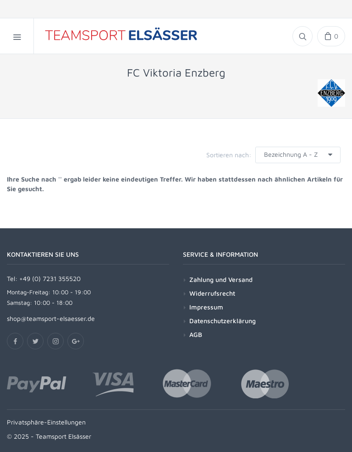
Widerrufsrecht (212, 293)
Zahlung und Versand (221, 279)
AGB (195, 334)
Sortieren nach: (228, 155)
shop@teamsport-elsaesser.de (51, 318)
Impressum (206, 307)
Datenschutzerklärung (222, 321)
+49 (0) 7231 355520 (50, 278)
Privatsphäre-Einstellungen (46, 422)
